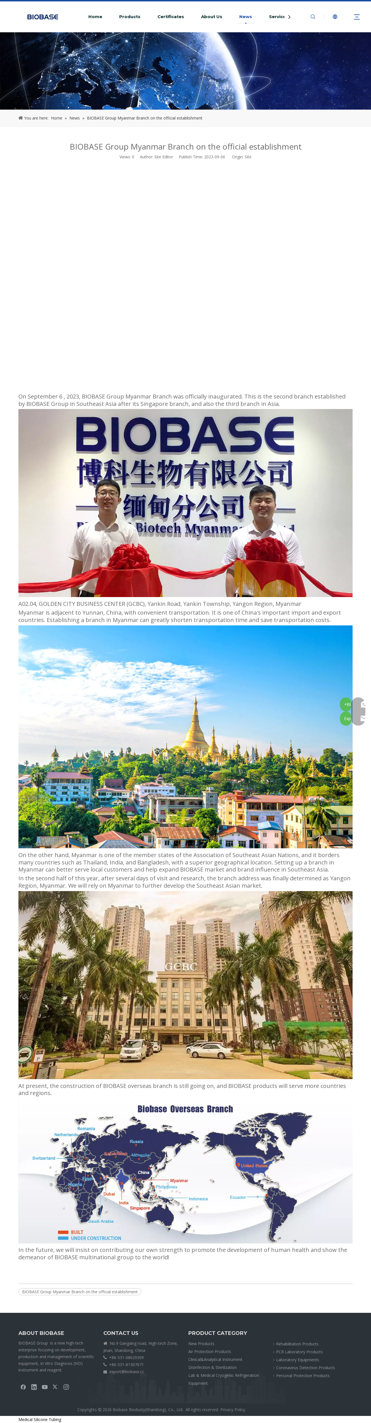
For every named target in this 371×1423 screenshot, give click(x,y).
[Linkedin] (34, 1386)
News (245, 16)
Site (248, 156)
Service (277, 16)
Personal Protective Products (303, 1375)
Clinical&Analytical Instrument (215, 1359)
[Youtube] (44, 1386)
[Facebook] (23, 1386)
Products (129, 16)
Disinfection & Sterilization (212, 1367)
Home (95, 16)
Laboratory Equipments (297, 1359)
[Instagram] (66, 1386)
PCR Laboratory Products (299, 1351)
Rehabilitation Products (297, 1344)
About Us (211, 16)
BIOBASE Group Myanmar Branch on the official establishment (80, 1291)
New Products (201, 1343)
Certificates (170, 16)
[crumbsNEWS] (185, 71)
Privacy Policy (232, 1409)
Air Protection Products (209, 1351)
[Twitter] (55, 1386)
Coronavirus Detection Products (305, 1367)
